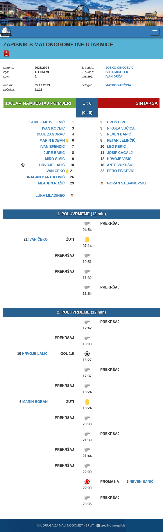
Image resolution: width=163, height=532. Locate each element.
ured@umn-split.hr (111, 525)
